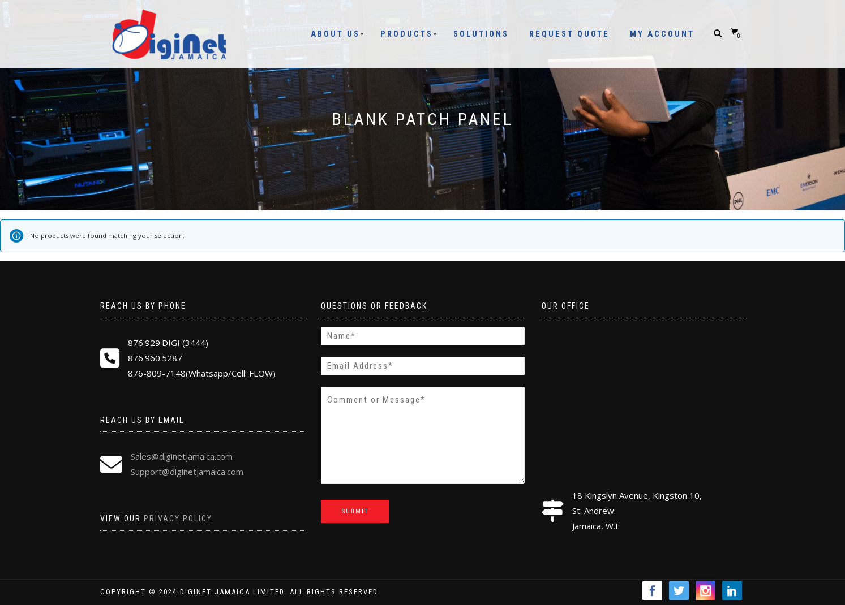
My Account (662, 33)
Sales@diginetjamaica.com (182, 456)
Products (406, 33)
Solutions (481, 33)
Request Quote (569, 33)
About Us (335, 33)
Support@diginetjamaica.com (187, 471)
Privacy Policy (178, 518)
